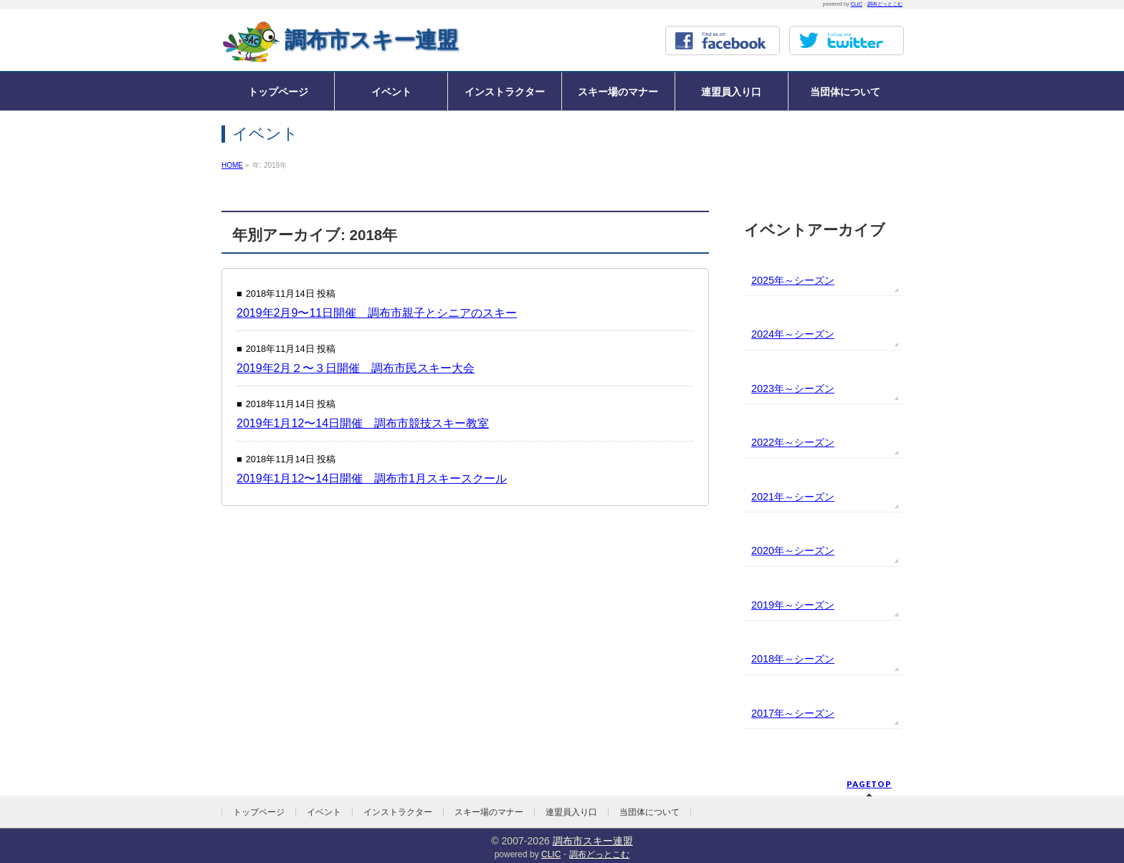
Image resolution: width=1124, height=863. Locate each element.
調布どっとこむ (884, 4)
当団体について (649, 812)
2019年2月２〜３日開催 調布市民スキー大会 (356, 368)
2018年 (767, 658)
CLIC (856, 4)
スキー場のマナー (488, 812)
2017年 (767, 713)
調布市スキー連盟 (371, 40)
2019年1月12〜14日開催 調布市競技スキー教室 (363, 423)
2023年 (767, 388)
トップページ (259, 812)
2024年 (767, 334)
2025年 (767, 280)
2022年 (767, 442)
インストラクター (397, 812)
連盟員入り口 (571, 812)
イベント (324, 812)
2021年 (767, 496)
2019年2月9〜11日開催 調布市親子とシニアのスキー (377, 313)
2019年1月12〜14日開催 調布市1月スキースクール (372, 478)
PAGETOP (869, 783)
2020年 (767, 550)
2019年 (767, 605)
